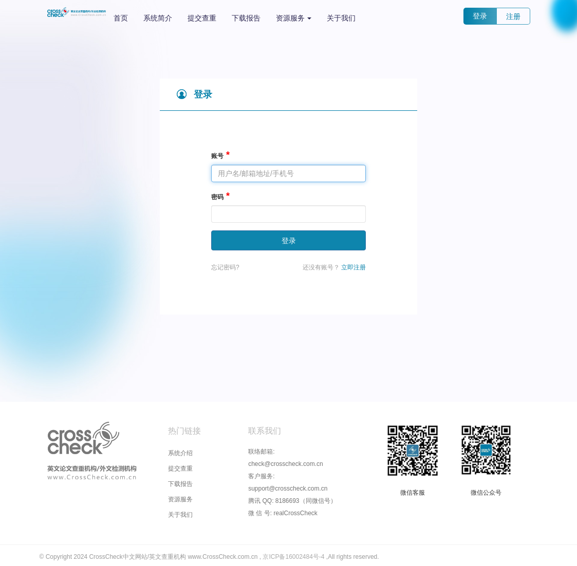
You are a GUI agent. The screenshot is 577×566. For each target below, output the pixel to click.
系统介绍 (180, 453)
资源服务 (294, 18)
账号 (217, 156)
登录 (480, 16)
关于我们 (341, 18)
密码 (217, 197)
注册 (513, 16)
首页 (121, 18)
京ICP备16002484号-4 (294, 556)
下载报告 (246, 18)
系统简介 (157, 18)
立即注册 (353, 267)
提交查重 (202, 18)
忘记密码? (225, 267)
